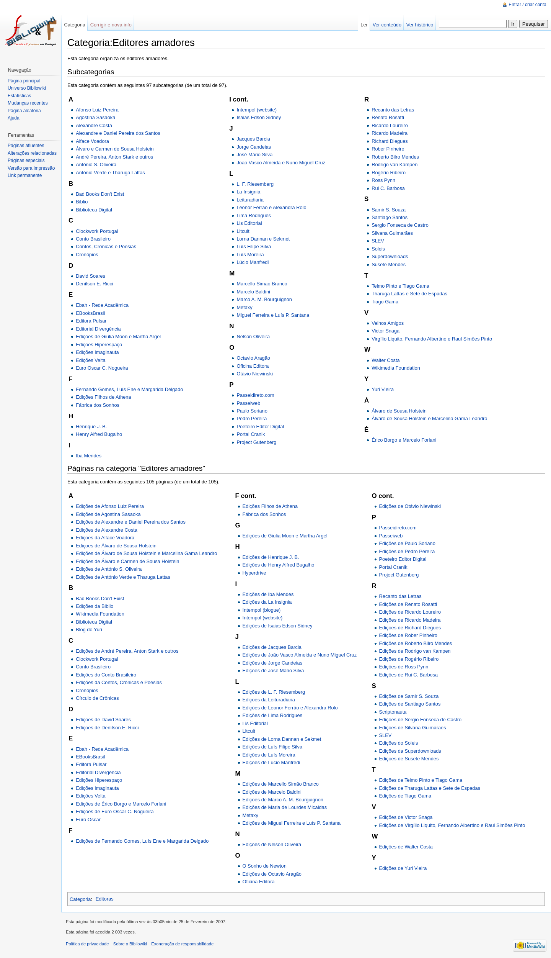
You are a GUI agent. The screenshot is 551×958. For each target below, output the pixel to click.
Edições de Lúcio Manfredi (271, 762)
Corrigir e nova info (111, 25)
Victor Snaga (385, 331)
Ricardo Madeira (390, 133)
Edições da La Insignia (267, 602)
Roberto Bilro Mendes (395, 157)
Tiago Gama (385, 302)
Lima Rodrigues (253, 215)
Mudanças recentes (28, 103)
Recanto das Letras (393, 110)
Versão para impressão (31, 168)
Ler (364, 25)
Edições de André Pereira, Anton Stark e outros (127, 651)
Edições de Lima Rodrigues (273, 715)
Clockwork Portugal (97, 231)
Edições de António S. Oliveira (109, 569)
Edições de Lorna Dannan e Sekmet (282, 739)
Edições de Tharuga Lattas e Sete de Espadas (429, 788)
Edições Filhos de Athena (103, 397)
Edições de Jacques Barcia (272, 647)
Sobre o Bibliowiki (130, 944)
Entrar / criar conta (527, 4)
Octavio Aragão (253, 358)
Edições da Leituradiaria (269, 700)
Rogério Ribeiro (389, 172)
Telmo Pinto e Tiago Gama (400, 286)
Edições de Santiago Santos (410, 704)
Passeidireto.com (255, 395)
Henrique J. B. (91, 426)
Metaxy (244, 307)
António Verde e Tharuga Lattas (110, 172)
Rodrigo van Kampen (394, 164)
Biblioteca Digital (94, 210)
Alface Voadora (92, 141)
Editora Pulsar (91, 321)
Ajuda (14, 118)
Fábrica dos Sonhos (97, 405)
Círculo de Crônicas (97, 698)
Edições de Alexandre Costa (106, 530)
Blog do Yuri (89, 629)
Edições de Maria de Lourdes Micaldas (285, 807)
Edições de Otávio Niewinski (410, 506)
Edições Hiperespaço (99, 344)
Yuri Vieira (383, 389)
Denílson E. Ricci (94, 284)
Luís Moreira (250, 254)
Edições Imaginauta (97, 352)
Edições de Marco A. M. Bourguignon (283, 799)
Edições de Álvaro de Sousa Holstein (116, 546)
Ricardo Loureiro (390, 125)
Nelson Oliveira (253, 336)
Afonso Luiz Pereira (97, 110)
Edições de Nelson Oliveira (272, 844)
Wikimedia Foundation (396, 368)
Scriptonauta (393, 712)
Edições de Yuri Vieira (403, 868)
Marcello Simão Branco (261, 284)
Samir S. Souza (389, 210)
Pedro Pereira (251, 418)
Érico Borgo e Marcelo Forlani (404, 440)
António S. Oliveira (96, 164)
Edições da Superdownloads (410, 751)
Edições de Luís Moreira (269, 755)
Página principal (24, 81)
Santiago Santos (390, 217)
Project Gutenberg (256, 442)
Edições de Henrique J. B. (271, 557)
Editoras (105, 899)
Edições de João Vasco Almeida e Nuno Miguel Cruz (300, 655)
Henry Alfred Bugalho (99, 434)
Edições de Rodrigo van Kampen (415, 651)
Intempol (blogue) (262, 610)
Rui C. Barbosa (388, 188)
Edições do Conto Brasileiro (106, 675)
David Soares (90, 276)
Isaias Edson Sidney (258, 117)
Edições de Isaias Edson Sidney (278, 626)
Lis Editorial (249, 223)
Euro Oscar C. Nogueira (102, 368)
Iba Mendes (88, 456)
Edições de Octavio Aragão (272, 874)
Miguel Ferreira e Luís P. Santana (272, 315)
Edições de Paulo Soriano (407, 543)
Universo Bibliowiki (27, 88)
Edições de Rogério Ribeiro (409, 659)
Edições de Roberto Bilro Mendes (415, 643)
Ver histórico (419, 25)
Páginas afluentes (26, 145)
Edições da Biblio (94, 606)
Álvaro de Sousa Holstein (399, 411)
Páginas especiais (26, 160)
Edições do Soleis (398, 743)
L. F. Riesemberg (255, 184)
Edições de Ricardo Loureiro (410, 612)
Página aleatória (24, 110)
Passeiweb (248, 403)
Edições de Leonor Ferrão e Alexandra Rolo (290, 708)
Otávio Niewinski (254, 374)
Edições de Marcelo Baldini (272, 792)
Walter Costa (385, 360)
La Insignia (248, 192)
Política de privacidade (87, 944)
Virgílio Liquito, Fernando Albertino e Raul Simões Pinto (432, 339)
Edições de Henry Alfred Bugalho (279, 565)
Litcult (242, 231)
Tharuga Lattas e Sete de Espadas (409, 293)
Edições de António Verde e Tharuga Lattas (123, 577)
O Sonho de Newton (265, 866)
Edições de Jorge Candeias (273, 663)
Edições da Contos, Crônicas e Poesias (119, 682)
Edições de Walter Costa (406, 847)
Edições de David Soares (103, 719)
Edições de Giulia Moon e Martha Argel (118, 336)
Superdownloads (390, 256)
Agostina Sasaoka (95, 117)
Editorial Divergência (98, 329)
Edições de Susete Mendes (409, 758)
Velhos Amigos (388, 323)
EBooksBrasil (90, 313)
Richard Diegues (390, 141)
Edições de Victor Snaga (406, 817)
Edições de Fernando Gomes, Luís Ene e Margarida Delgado (142, 841)
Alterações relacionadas (32, 153)
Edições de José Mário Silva (273, 670)
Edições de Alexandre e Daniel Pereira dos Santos (131, 522)
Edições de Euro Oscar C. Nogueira (114, 811)
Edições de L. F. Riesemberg (274, 692)
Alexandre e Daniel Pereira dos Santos (118, 133)
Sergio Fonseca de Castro (400, 225)
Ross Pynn (383, 180)
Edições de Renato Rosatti (408, 604)
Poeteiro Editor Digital (260, 426)
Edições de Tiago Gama (405, 796)
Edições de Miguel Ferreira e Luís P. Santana (292, 823)
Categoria (80, 899)
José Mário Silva (254, 154)
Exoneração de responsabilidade (182, 944)
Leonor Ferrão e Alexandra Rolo (271, 207)
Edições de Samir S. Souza (409, 696)
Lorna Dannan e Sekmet (263, 239)
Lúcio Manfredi (252, 262)
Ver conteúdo (387, 25)
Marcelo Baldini (253, 292)
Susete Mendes (389, 264)
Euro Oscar (88, 819)
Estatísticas (19, 95)
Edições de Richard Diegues (410, 627)
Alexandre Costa (94, 125)
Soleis (378, 249)
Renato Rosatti (388, 117)
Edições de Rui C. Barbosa (408, 675)
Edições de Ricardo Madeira (410, 620)
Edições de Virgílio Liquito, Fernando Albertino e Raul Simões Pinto (452, 825)
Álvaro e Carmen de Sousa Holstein (114, 149)
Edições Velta (91, 360)
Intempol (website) (256, 110)
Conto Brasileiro (93, 239)
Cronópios (87, 254)
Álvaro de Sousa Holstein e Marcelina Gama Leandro (429, 418)
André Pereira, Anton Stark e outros (114, 157)
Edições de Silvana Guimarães (412, 727)
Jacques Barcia (253, 139)
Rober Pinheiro (388, 149)
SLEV (378, 241)
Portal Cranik (250, 434)
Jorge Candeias (253, 147)
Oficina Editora (252, 366)
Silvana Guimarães (392, 233)
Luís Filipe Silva (253, 246)
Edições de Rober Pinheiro (408, 635)
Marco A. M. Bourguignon (264, 299)
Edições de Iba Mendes (268, 594)
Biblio (82, 202)
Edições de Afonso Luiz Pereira (110, 506)
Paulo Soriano (251, 411)
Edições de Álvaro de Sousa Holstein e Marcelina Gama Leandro (146, 553)
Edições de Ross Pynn (404, 667)
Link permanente (25, 175)
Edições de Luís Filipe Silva (273, 747)
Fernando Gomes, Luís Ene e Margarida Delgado (129, 389)
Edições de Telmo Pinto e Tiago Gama (420, 780)
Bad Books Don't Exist (100, 194)
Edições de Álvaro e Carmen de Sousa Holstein (127, 561)
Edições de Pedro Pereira (407, 551)
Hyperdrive (254, 573)
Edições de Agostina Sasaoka (108, 514)
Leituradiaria (249, 200)
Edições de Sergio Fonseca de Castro (420, 719)
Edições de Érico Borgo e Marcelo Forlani (121, 804)
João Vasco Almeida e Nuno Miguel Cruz (280, 162)
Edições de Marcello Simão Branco (281, 784)
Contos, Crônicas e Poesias (106, 246)
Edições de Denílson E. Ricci (107, 727)
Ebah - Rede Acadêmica (102, 305)
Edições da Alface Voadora (105, 537)
